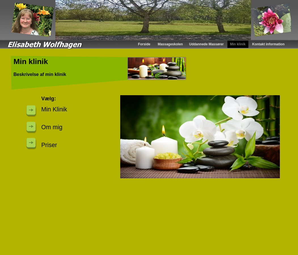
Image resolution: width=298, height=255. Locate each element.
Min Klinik (54, 109)
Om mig (52, 127)
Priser (49, 145)
